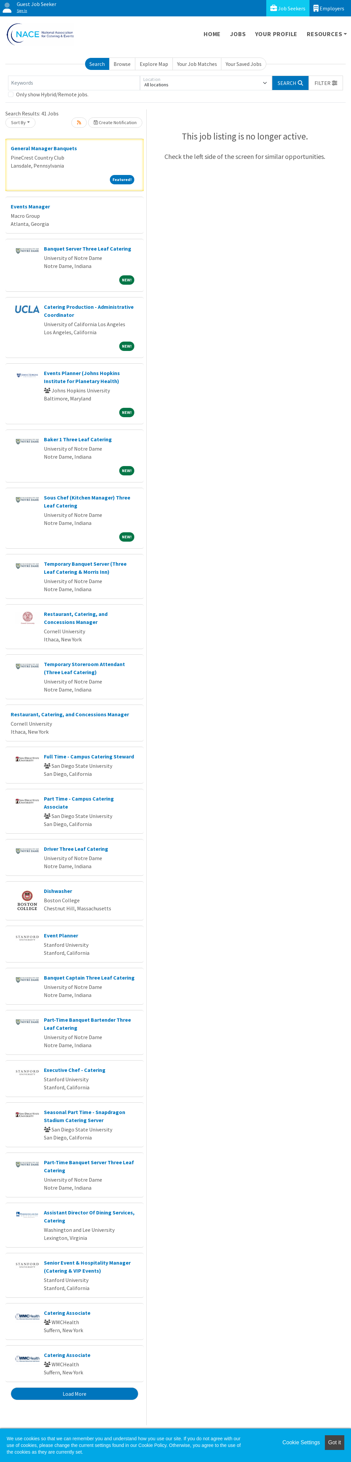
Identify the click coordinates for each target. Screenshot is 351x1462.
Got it (334, 1442)
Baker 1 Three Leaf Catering (78, 439)
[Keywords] (74, 83)
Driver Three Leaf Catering (76, 848)
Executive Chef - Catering (75, 1070)
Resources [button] (324, 34)
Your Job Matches (197, 64)
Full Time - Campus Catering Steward (89, 756)
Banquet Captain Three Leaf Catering (89, 977)
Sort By (18, 122)
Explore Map (154, 64)
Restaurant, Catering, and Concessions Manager (70, 714)
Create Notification (115, 122)
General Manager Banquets (44, 148)
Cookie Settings (301, 1442)
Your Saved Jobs (244, 64)
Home (212, 34)
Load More (74, 1393)
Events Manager (30, 206)
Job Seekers (287, 8)
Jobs (237, 34)
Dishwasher (58, 891)
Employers (328, 8)
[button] (326, 83)
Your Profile (276, 34)
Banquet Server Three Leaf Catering (87, 248)
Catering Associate (67, 1312)
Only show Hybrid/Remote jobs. (52, 94)
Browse (122, 64)
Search (97, 64)
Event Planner (61, 935)
